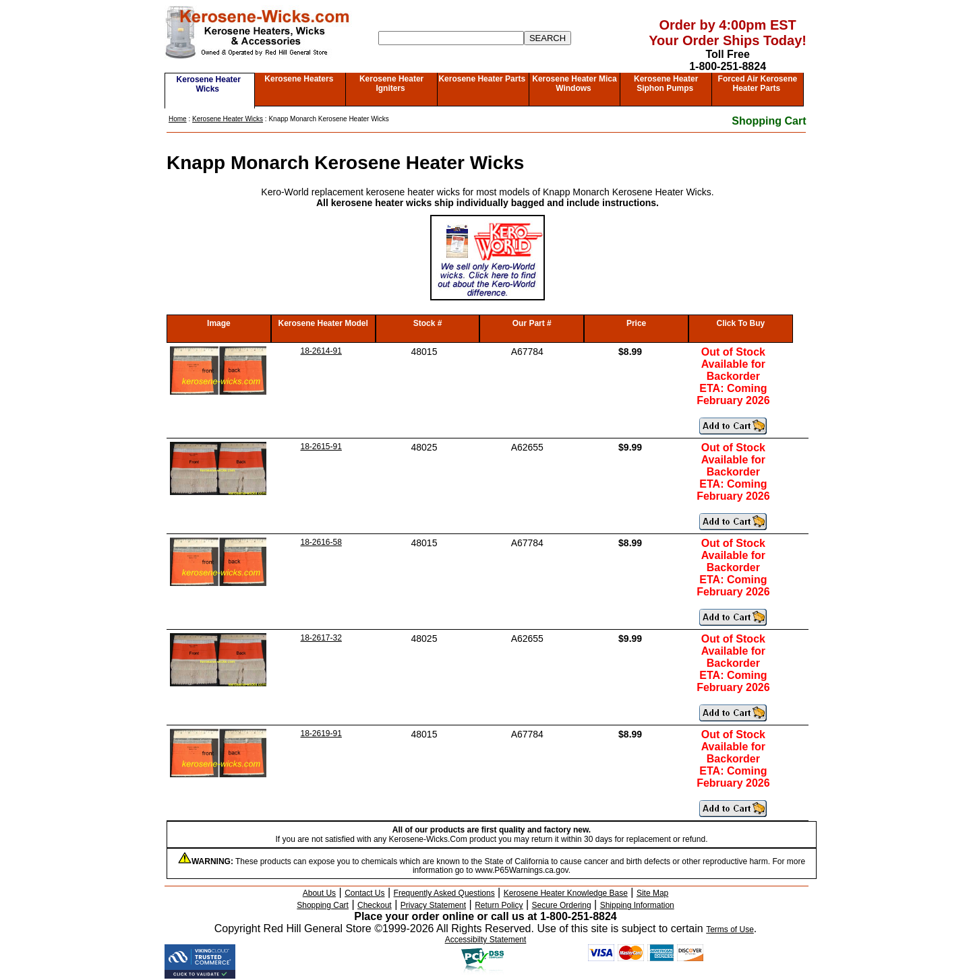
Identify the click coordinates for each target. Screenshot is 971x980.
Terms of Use (730, 929)
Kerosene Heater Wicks (209, 84)
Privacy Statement (433, 905)
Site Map (652, 893)
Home (178, 119)
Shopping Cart (769, 121)
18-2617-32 (321, 638)
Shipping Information (637, 905)
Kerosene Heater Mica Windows (574, 83)
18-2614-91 (321, 351)
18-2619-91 (321, 733)
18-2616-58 (321, 542)
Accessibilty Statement (486, 939)
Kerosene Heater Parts (481, 79)
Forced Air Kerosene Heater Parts (758, 83)
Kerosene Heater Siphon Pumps (666, 83)
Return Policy (499, 905)
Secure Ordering (561, 905)
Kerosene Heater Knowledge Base (566, 893)
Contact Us (364, 893)
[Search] (451, 38)
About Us (319, 893)
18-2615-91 (321, 446)
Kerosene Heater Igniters (391, 83)
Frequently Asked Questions (444, 893)
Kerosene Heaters (298, 79)
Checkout (374, 905)
